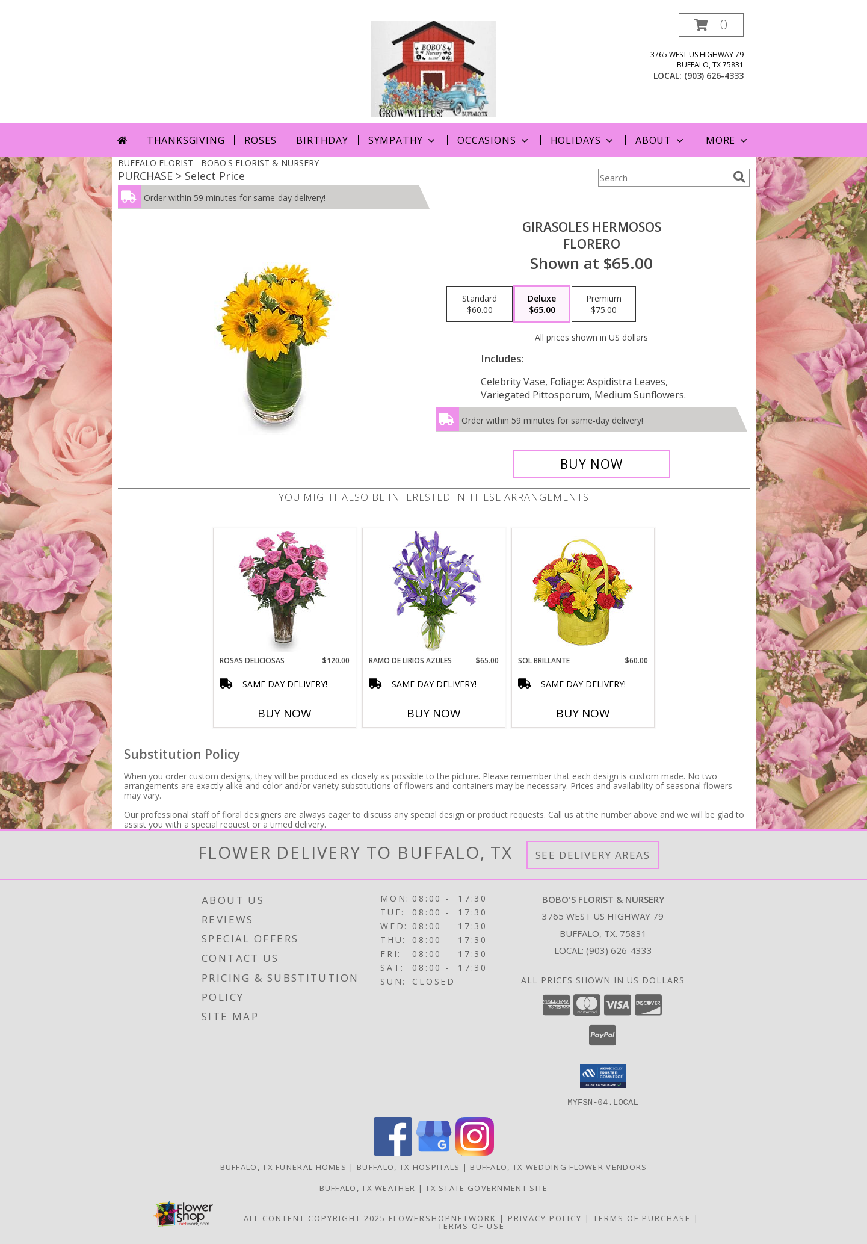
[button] (711, 25)
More (728, 140)
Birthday (322, 140)
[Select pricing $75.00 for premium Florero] (603, 304)
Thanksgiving (186, 140)
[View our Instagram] (474, 1151)
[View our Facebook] (393, 1151)
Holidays (583, 140)
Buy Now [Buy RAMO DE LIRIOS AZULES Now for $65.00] (434, 713)
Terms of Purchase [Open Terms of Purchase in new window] (642, 1217)
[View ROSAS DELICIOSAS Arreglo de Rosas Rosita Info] (284, 591)
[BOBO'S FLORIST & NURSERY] (433, 68)
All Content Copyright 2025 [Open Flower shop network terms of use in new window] (315, 1217)
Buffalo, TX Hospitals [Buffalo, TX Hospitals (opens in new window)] (408, 1166)
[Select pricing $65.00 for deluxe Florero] (542, 304)
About (660, 140)
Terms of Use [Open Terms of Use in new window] (471, 1225)
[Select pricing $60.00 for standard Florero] (479, 304)
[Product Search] (663, 177)
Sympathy (402, 140)
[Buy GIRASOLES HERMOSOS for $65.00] (592, 464)
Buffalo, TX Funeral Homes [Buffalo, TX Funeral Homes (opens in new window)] (283, 1166)
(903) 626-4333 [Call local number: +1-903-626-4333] (714, 75)
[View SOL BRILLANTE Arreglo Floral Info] (582, 592)
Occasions (493, 140)
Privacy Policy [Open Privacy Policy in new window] (545, 1217)
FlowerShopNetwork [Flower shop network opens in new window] (442, 1217)
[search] (739, 177)
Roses (260, 140)
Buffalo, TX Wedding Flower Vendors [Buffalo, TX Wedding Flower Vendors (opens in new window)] (558, 1166)
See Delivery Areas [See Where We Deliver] (592, 855)
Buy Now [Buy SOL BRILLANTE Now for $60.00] (583, 713)
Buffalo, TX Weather (367, 1187)
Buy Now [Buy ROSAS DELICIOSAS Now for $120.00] (285, 713)
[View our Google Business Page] (434, 1151)
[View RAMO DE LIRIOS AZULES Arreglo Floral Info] (433, 592)
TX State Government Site (486, 1187)
